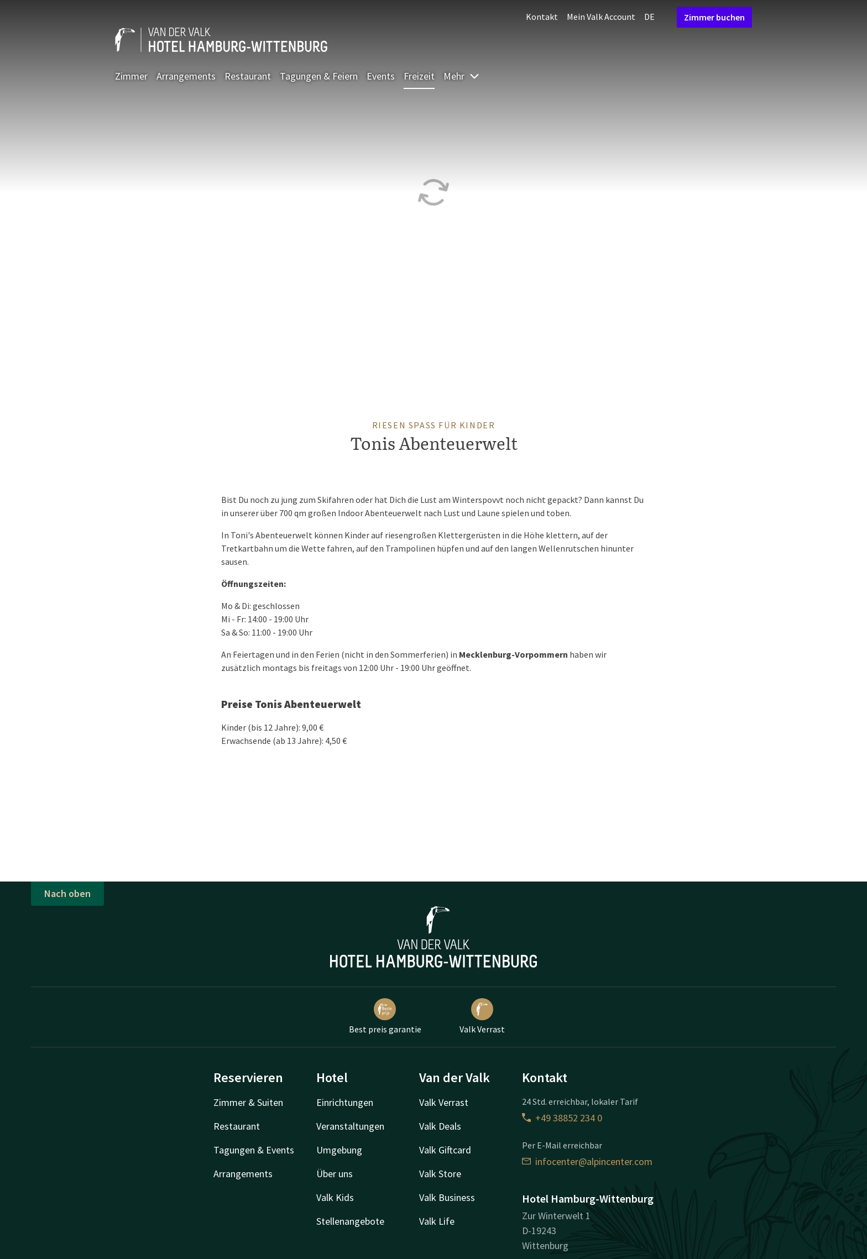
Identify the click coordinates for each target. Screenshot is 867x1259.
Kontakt (542, 16)
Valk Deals (440, 1126)
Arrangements (186, 76)
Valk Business (447, 1197)
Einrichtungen (344, 1102)
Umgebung (339, 1149)
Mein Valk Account (601, 16)
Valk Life (437, 1221)
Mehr (461, 76)
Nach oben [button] (67, 893)
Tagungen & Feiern (319, 76)
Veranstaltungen (350, 1126)
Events (381, 76)
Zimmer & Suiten (248, 1102)
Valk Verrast (482, 1016)
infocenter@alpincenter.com (587, 1161)
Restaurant (247, 76)
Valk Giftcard (445, 1149)
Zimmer (131, 76)
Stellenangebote (350, 1221)
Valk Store (440, 1173)
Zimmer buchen (714, 17)
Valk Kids (335, 1197)
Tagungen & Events (253, 1149)
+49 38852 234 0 (562, 1117)
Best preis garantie (385, 1016)
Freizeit (419, 76)
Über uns (334, 1173)
